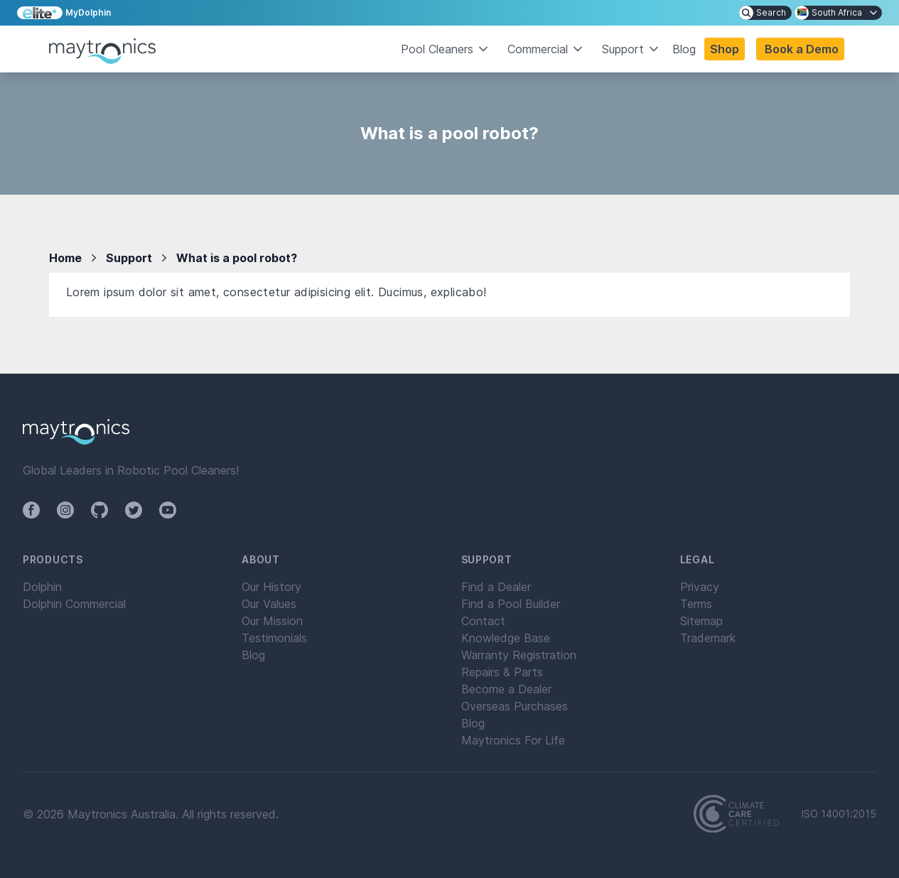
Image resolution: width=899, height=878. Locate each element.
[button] (800, 49)
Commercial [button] (546, 49)
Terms (696, 604)
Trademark (708, 638)
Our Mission (272, 621)
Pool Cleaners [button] (445, 49)
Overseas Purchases (514, 706)
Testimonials (274, 638)
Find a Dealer (496, 587)
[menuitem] (765, 13)
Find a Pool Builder (510, 604)
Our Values (269, 604)
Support (129, 257)
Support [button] (631, 49)
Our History (271, 587)
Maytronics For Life (513, 740)
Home (65, 257)
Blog (684, 49)
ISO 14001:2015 (839, 814)
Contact (483, 621)
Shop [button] (724, 49)
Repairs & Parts (502, 672)
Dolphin (42, 587)
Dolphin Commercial (74, 604)
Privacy (699, 587)
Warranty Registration (518, 655)
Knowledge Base (505, 638)
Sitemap (701, 621)
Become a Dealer (506, 689)
